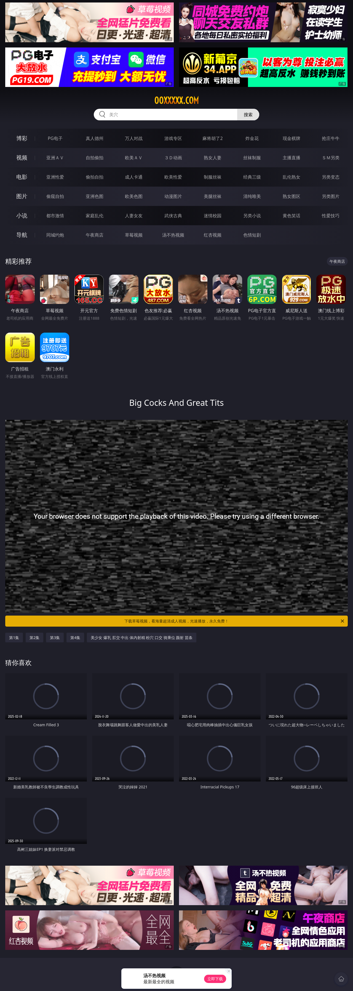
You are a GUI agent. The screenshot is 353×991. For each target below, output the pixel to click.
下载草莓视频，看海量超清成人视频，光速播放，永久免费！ (234, 621)
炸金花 (252, 138)
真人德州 (94, 138)
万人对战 (134, 138)
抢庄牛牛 (330, 138)
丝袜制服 (252, 158)
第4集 (75, 637)
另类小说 (252, 216)
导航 (21, 235)
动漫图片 (173, 196)
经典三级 (252, 177)
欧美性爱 (173, 177)
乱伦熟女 (291, 177)
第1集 (14, 637)
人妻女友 (134, 216)
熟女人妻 (212, 158)
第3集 (55, 637)
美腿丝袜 (212, 196)
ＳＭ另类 (330, 158)
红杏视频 (212, 235)
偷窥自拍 (55, 196)
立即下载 (215, 978)
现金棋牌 (291, 138)
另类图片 (330, 196)
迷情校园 (212, 216)
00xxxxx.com (176, 100)
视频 (21, 157)
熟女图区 (291, 196)
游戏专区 (173, 138)
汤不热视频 (173, 235)
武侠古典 (173, 216)
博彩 (21, 138)
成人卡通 (134, 177)
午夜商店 (94, 235)
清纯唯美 (252, 196)
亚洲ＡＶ (55, 158)
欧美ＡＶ (134, 158)
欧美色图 (134, 196)
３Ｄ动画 (173, 158)
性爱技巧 (330, 216)
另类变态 (330, 177)
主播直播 (291, 158)
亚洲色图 (94, 196)
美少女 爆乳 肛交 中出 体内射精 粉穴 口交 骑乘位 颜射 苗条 (141, 637)
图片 (21, 196)
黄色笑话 (291, 216)
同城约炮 (55, 235)
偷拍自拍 (94, 177)
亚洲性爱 (55, 177)
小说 (21, 215)
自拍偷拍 (94, 158)
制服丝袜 (212, 177)
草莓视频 (134, 235)
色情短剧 (252, 235)
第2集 (34, 637)
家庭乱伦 (94, 216)
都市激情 (55, 216)
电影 (21, 177)
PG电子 (55, 138)
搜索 (248, 115)
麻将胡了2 (212, 138)
